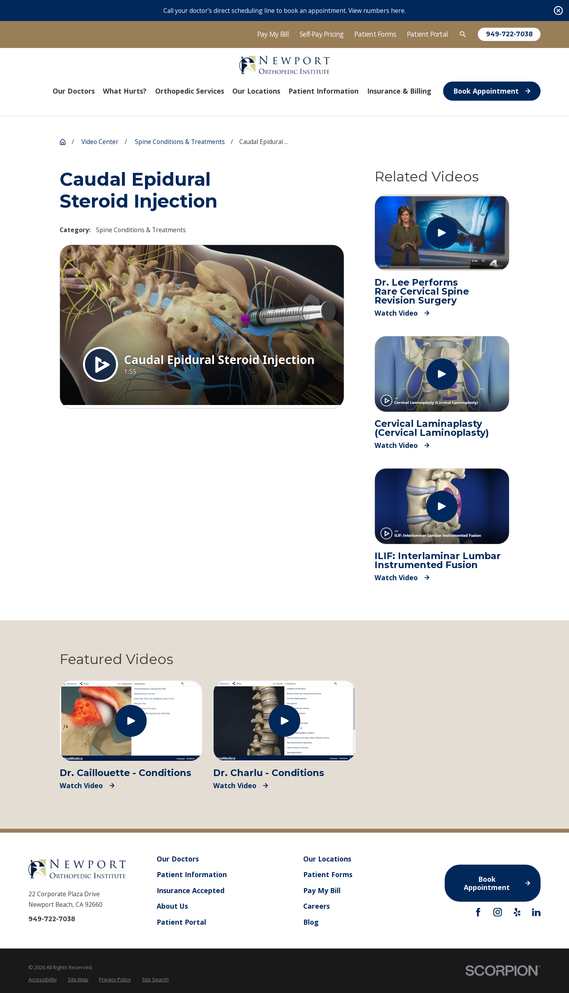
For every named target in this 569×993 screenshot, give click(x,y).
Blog (310, 921)
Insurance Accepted (190, 890)
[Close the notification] (558, 10)
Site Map (78, 979)
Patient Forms (375, 34)
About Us (172, 906)
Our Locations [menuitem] (256, 91)
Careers (316, 906)
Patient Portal (427, 34)
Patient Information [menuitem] (323, 91)
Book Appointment (491, 91)
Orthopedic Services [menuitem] (189, 91)
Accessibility (42, 979)
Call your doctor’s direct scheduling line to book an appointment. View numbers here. (284, 10)
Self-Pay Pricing (322, 34)
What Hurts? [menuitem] (125, 91)
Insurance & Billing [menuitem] (399, 91)
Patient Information (192, 874)
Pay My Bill (273, 34)
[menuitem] (42, 979)
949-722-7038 (509, 34)
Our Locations (327, 858)
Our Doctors (178, 858)
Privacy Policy (115, 979)
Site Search (155, 979)
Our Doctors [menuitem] (74, 91)
